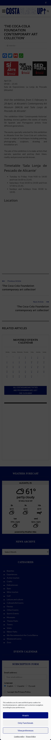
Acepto (25, 715)
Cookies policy (19, 736)
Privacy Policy (31, 736)
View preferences (25, 730)
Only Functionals (25, 723)
